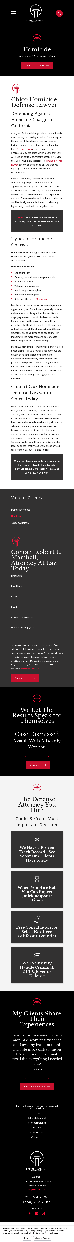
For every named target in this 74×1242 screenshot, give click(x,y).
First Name (16, 576)
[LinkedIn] (36, 1213)
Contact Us (37, 1137)
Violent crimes (24, 149)
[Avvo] (43, 1213)
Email (14, 607)
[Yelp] (30, 1213)
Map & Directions (37, 1189)
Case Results (37, 1132)
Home (37, 1113)
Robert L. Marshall (36, 1117)
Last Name (16, 586)
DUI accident (41, 299)
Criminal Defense (37, 1122)
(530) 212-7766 (37, 1201)
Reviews (37, 1127)
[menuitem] (37, 509)
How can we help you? (22, 627)
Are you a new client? (22, 617)
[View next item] (49, 755)
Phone (14, 596)
